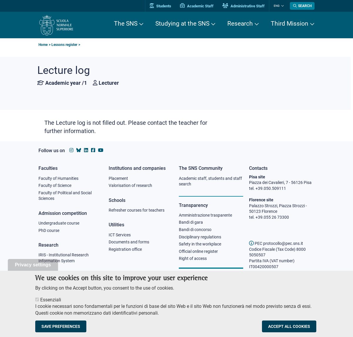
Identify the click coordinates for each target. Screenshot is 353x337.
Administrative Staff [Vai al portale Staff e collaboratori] (243, 6)
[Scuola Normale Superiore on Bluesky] (78, 150)
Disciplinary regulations (200, 237)
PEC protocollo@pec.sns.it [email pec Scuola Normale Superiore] (276, 243)
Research (240, 23)
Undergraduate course (58, 223)
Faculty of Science (54, 185)
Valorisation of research (130, 185)
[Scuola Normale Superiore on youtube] (100, 150)
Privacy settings (33, 270)
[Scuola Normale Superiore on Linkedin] (86, 150)
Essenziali (50, 305)
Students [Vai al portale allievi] (160, 6)
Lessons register (64, 45)
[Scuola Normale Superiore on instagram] (71, 150)
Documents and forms (129, 242)
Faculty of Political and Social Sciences (65, 195)
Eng (277, 5)
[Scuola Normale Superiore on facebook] (93, 150)
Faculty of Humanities (58, 178)
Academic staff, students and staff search (210, 181)
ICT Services (120, 235)
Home (43, 45)
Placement (118, 178)
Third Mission (289, 23)
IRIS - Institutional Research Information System (63, 258)
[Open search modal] (302, 6)
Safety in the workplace (200, 244)
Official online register (198, 251)
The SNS (125, 23)
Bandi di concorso (195, 229)
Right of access (193, 258)
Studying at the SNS (182, 23)
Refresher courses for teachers (136, 210)
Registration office (125, 249)
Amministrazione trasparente (205, 215)
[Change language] (282, 6)
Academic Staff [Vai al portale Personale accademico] (197, 6)
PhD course (48, 230)
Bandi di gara (191, 222)
